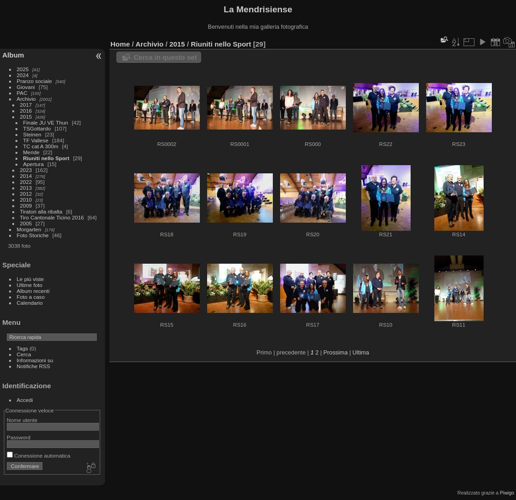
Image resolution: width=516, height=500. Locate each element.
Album (13, 55)
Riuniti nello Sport (46, 158)
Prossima (335, 352)
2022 (26, 182)
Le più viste (30, 279)
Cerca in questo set (165, 57)
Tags (22, 348)
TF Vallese (35, 140)
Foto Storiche (33, 235)
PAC (22, 93)
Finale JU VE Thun (45, 122)
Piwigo (507, 492)
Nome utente (22, 420)
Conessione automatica (38, 455)
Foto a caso (31, 297)
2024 (23, 75)
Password (19, 437)
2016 (26, 111)
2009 (26, 205)
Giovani (26, 87)
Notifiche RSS (33, 366)
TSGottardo (37, 128)
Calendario (30, 303)
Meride (31, 152)
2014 (26, 176)
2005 (26, 223)
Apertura (33, 164)
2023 (26, 170)
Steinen (32, 134)
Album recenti (33, 291)
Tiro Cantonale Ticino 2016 (52, 217)
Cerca (24, 354)
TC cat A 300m (40, 146)
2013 (26, 188)
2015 (26, 117)
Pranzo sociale (34, 81)
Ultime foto (29, 285)
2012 (26, 194)
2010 (26, 200)
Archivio (26, 99)
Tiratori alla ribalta (41, 211)
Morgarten (29, 229)
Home (120, 44)
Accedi (25, 400)
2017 (26, 105)
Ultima (361, 352)
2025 (23, 69)
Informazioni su (35, 360)
